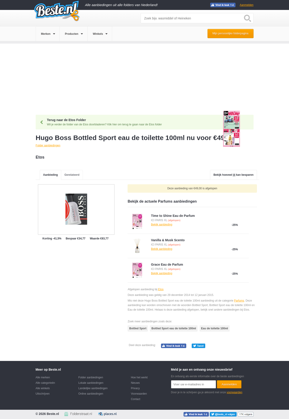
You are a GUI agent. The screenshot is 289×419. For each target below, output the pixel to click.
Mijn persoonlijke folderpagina (230, 33)
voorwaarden (234, 392)
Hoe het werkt (139, 377)
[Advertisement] (144, 75)
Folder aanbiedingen (90, 377)
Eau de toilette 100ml (214, 328)
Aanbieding (50, 174)
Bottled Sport (137, 328)
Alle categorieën (45, 382)
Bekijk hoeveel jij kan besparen (233, 174)
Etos (160, 289)
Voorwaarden (139, 393)
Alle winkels (43, 388)
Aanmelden (247, 5)
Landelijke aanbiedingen (92, 388)
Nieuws (135, 382)
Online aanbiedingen (90, 393)
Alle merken (43, 377)
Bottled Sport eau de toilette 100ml (173, 328)
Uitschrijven (43, 393)
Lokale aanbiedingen (90, 382)
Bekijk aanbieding (161, 224)
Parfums (239, 300)
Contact (135, 399)
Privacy (135, 388)
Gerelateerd (71, 174)
